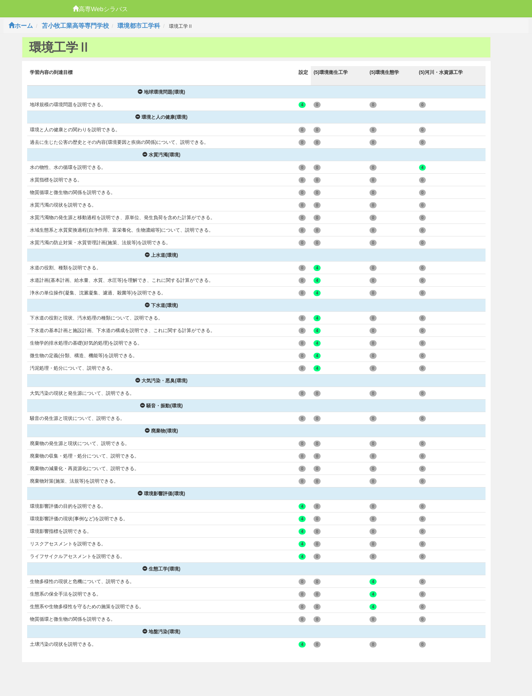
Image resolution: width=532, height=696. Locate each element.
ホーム (20, 25)
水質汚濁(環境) (161, 154)
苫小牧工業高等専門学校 (75, 25)
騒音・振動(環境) (161, 405)
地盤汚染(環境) (161, 631)
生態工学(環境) (161, 569)
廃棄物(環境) (161, 430)
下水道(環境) (161, 305)
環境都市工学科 (138, 25)
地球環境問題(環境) (161, 92)
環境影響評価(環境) (161, 493)
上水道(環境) (161, 255)
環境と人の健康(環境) (161, 117)
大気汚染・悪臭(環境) (161, 380)
